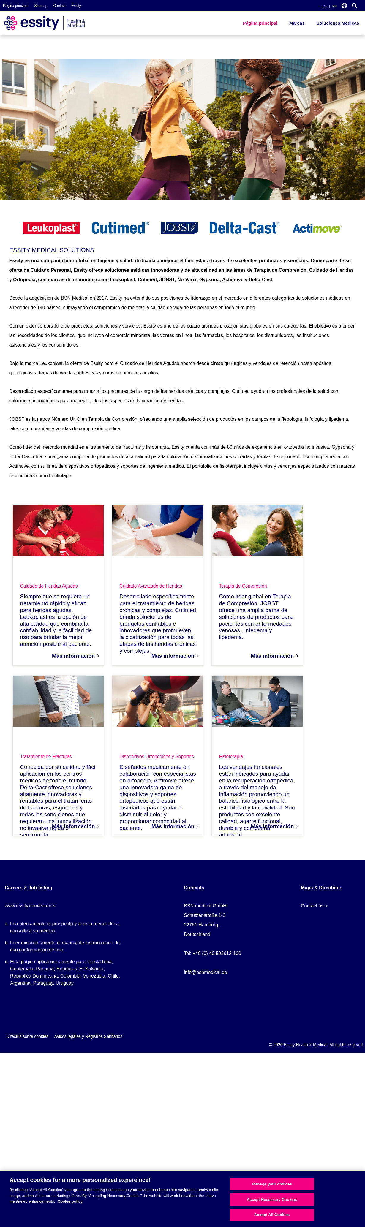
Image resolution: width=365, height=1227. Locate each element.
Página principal (15, 6)
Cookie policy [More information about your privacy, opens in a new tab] (70, 1201)
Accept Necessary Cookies (272, 1199)
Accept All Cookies (272, 1214)
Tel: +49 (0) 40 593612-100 (212, 958)
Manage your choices (272, 1184)
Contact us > (314, 910)
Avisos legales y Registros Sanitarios (88, 1041)
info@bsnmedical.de (205, 977)
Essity (76, 6)
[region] (182, 1199)
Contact (59, 6)
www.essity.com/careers (30, 910)
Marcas (297, 23)
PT (334, 6)
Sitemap (40, 6)
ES (324, 6)
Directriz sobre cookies (27, 1041)
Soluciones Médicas (338, 23)
